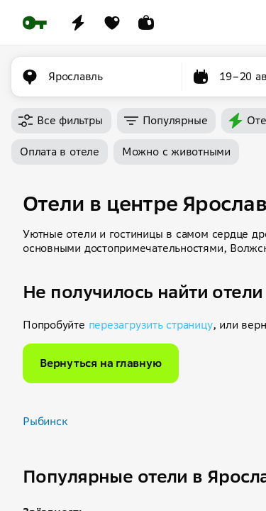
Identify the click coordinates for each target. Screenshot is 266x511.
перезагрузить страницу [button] (151, 324)
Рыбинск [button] (45, 421)
